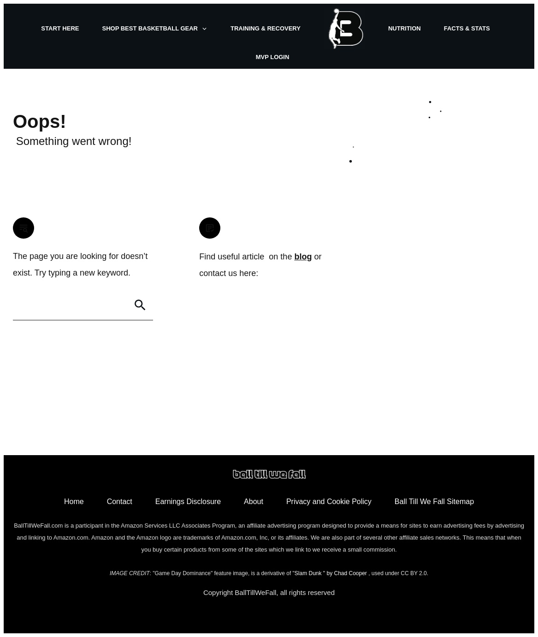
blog (303, 256)
